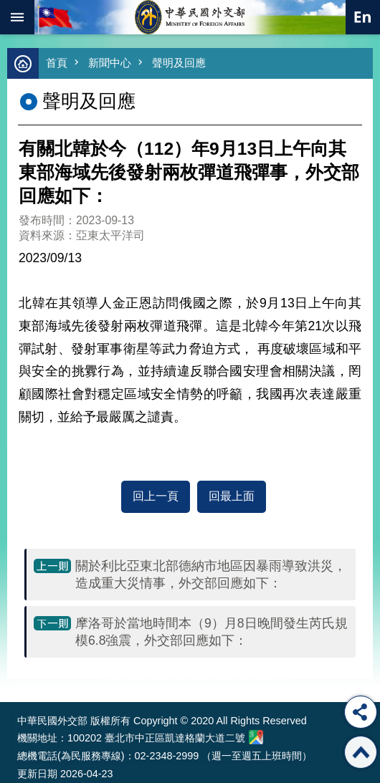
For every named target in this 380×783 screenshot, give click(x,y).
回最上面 (232, 496)
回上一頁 (156, 496)
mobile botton (17, 17)
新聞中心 (109, 63)
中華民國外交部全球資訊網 (190, 17)
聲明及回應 (179, 63)
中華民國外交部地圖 (256, 737)
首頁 (56, 63)
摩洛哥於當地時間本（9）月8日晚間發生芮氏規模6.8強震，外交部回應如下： (211, 632)
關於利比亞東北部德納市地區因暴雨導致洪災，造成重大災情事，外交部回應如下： (210, 574)
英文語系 (363, 17)
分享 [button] (360, 712)
